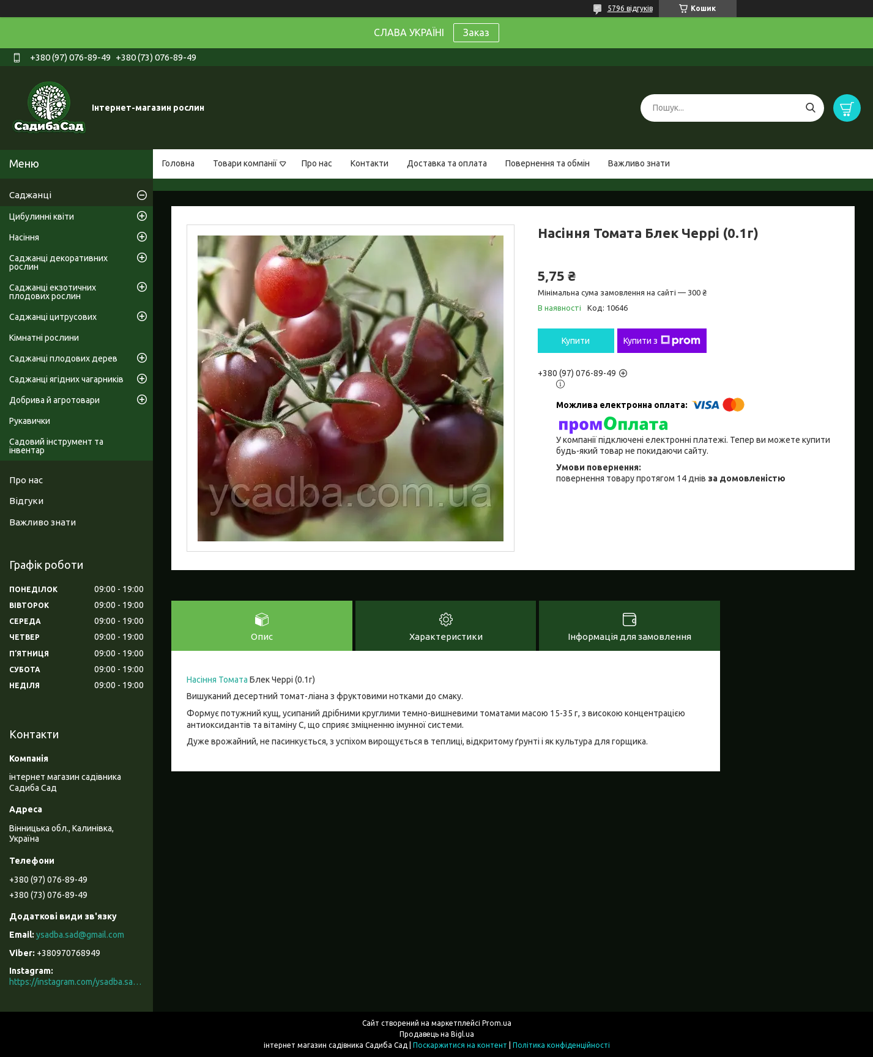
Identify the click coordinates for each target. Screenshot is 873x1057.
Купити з (661, 340)
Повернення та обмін (547, 163)
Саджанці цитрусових (53, 317)
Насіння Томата (217, 679)
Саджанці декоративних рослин (58, 262)
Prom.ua (496, 1023)
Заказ (476, 32)
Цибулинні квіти (41, 216)
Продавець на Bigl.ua (436, 1034)
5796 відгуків (630, 8)
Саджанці (30, 195)
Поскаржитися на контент (460, 1045)
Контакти (369, 163)
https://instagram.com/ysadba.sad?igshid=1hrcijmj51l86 (76, 982)
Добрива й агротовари (54, 400)
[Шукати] (810, 108)
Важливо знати (639, 163)
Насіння (24, 237)
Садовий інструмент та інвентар (56, 446)
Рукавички (29, 421)
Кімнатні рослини (44, 338)
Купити (576, 341)
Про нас (317, 163)
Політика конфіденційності (561, 1045)
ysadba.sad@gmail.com (80, 935)
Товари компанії (245, 163)
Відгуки (26, 500)
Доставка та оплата (447, 163)
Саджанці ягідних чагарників (66, 379)
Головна (178, 163)
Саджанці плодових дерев (63, 358)
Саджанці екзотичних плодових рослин (52, 292)
